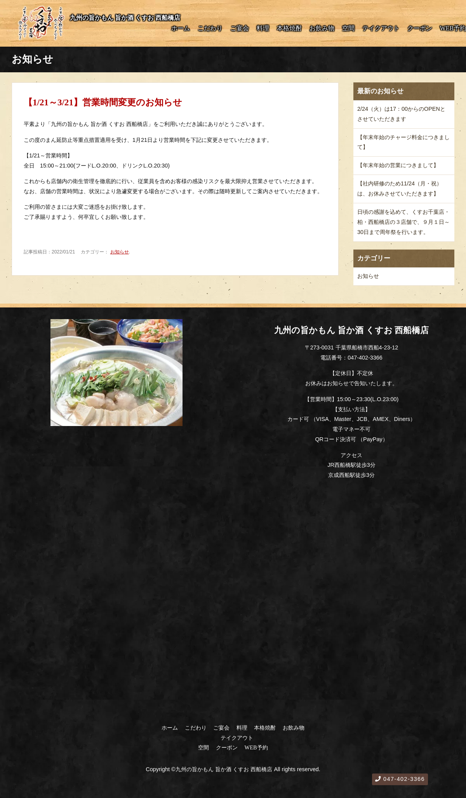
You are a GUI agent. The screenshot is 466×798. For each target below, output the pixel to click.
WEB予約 (453, 28)
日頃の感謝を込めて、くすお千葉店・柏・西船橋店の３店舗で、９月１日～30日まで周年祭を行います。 (403, 222)
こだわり (210, 28)
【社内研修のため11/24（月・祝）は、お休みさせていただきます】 (399, 188)
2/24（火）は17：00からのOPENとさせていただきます (401, 114)
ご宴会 (239, 28)
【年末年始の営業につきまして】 (398, 165)
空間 (348, 28)
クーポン (419, 28)
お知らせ (119, 252)
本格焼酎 (289, 28)
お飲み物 (322, 28)
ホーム (180, 28)
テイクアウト (381, 28)
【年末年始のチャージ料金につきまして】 (403, 142)
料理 (263, 28)
